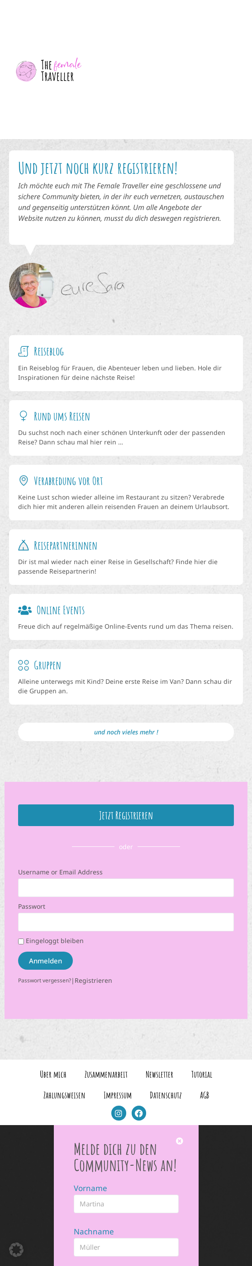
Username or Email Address (60, 868)
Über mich (53, 1070)
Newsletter (159, 1070)
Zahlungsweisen (64, 1091)
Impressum (118, 1091)
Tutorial (201, 1070)
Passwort (31, 902)
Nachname (94, 1227)
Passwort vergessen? (44, 976)
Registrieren (93, 976)
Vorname (90, 1184)
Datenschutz (166, 1091)
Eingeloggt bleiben (51, 936)
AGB (204, 1091)
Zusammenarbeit (106, 1070)
